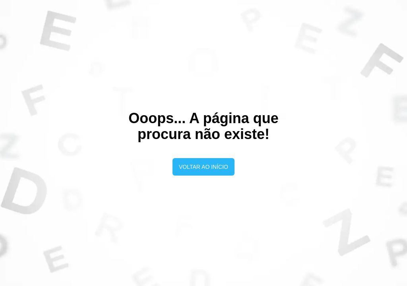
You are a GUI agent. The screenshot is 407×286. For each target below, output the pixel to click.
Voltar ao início (203, 167)
